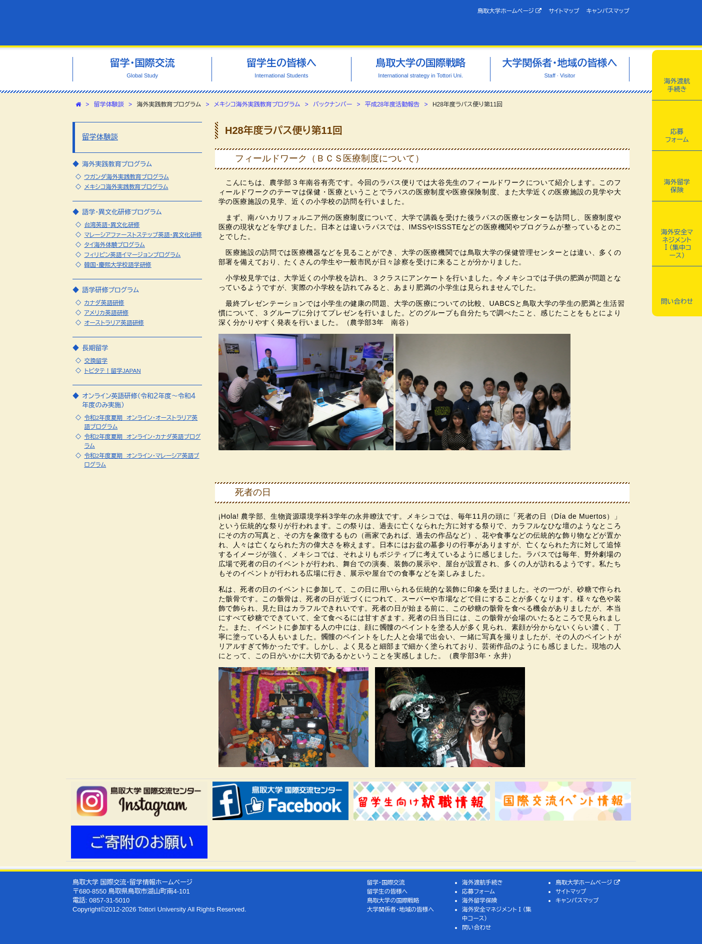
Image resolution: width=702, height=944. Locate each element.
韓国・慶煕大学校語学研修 (117, 264)
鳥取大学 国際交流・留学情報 (213, 22)
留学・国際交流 (386, 882)
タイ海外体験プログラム (114, 244)
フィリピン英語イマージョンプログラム (132, 254)
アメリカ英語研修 (106, 312)
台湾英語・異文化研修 (112, 224)
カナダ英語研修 (104, 302)
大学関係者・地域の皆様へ (400, 909)
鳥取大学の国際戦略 (393, 900)
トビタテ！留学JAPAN (112, 370)
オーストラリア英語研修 (114, 322)
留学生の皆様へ (387, 891)
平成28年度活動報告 (392, 104)
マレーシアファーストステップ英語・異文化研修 (143, 234)
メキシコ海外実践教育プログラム (257, 104)
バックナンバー (332, 104)
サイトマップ (563, 10)
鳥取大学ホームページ (510, 10)
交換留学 (96, 360)
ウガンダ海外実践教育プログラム (126, 176)
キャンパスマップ (608, 10)
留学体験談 (109, 104)
